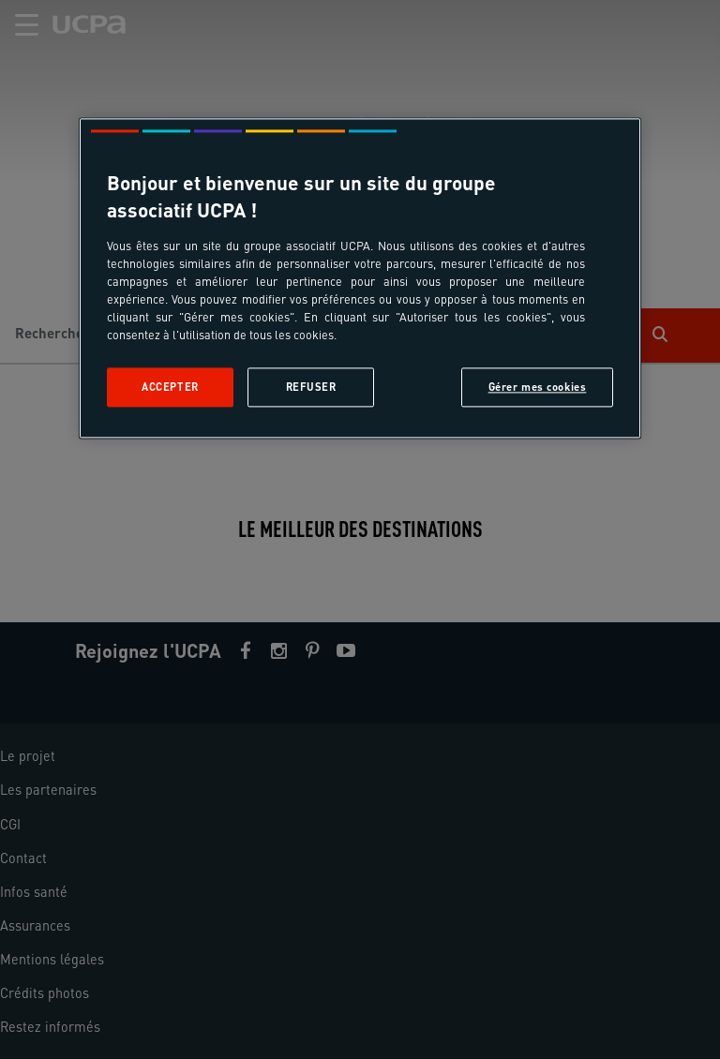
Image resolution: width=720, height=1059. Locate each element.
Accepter (170, 387)
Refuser (311, 387)
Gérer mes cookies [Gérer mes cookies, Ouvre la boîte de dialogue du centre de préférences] (537, 387)
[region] (360, 278)
